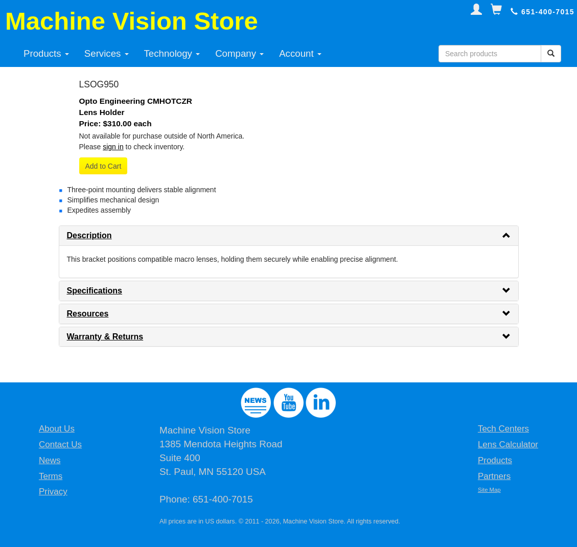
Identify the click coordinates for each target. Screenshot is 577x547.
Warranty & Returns (105, 336)
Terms (50, 476)
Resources (88, 313)
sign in (113, 147)
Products (46, 53)
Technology (172, 53)
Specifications (94, 290)
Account (300, 53)
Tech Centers (503, 429)
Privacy (53, 491)
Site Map (489, 490)
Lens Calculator (508, 444)
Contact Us (60, 444)
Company (239, 53)
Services (106, 53)
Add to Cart (103, 166)
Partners (494, 476)
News (50, 460)
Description (89, 235)
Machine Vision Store (131, 21)
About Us (57, 429)
